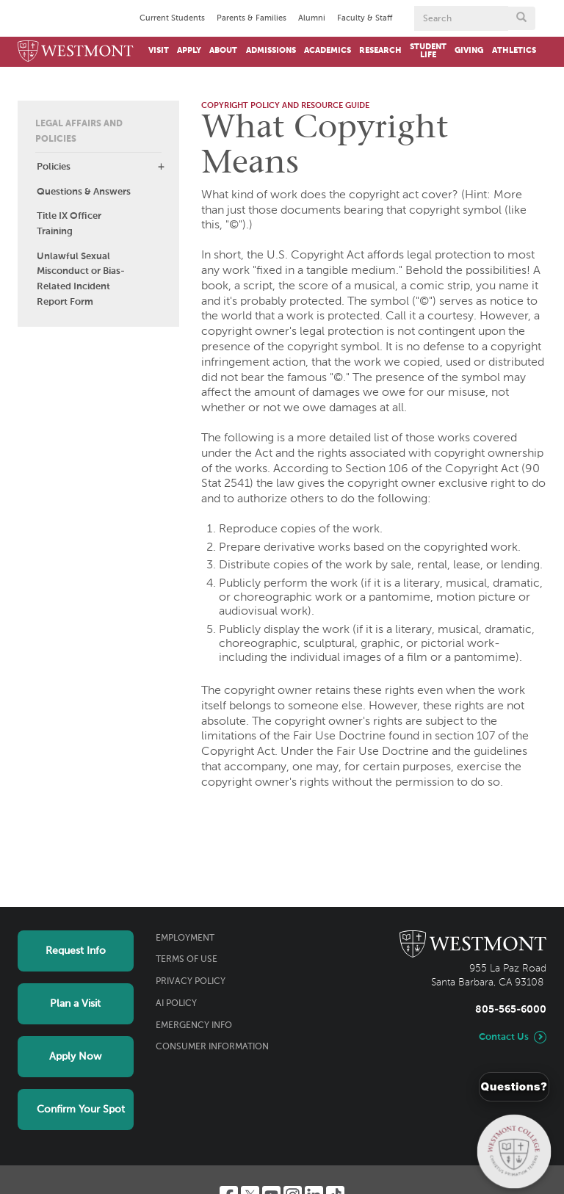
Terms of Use (186, 959)
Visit (158, 50)
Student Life (428, 51)
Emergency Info (194, 1025)
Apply (189, 50)
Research (380, 50)
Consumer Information (212, 1047)
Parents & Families (251, 18)
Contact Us (504, 1037)
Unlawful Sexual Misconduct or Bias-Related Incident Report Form (81, 279)
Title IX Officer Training (69, 223)
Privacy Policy (190, 981)
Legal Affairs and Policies (79, 132)
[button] (161, 167)
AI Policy (176, 1003)
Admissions (271, 50)
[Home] (76, 52)
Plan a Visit (75, 1004)
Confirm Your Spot (81, 1109)
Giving (469, 50)
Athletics (514, 50)
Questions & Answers (84, 192)
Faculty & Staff (364, 18)
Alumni (311, 18)
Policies (53, 167)
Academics (327, 50)
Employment (185, 938)
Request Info (76, 951)
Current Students (172, 18)
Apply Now (75, 1057)
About (223, 50)
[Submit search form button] (521, 18)
